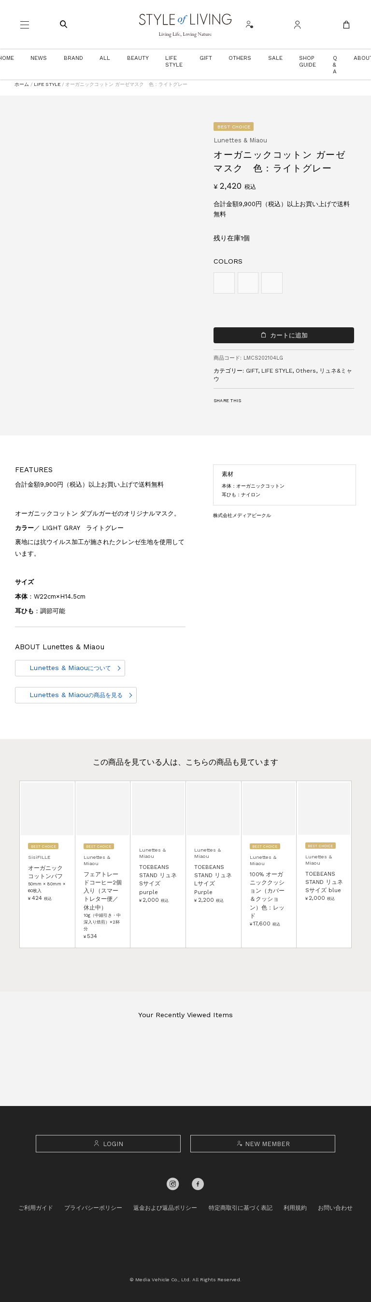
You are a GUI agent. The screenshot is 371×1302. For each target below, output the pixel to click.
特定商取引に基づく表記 (240, 1207)
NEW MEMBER (263, 1144)
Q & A (335, 65)
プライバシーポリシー (93, 1207)
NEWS (38, 58)
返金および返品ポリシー (165, 1207)
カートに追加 (289, 335)
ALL (105, 58)
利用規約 (295, 1207)
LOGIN (108, 1144)
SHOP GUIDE (307, 61)
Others (306, 370)
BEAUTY (138, 58)
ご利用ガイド (35, 1207)
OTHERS (239, 58)
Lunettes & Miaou (70, 668)
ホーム (21, 84)
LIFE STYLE (174, 61)
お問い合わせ (335, 1207)
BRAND (73, 58)
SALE (275, 58)
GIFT (206, 58)
